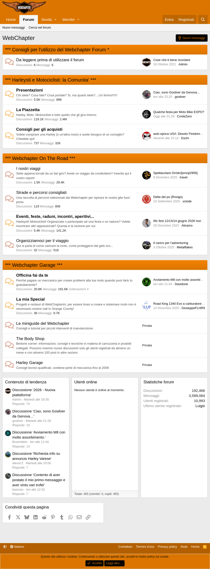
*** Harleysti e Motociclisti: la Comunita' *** (50, 80)
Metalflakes (185, 247)
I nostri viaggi (28, 168)
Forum (28, 19)
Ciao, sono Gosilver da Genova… (176, 92)
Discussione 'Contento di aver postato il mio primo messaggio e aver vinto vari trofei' (38, 480)
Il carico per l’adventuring (170, 243)
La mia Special (30, 299)
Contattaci (125, 546)
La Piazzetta (28, 109)
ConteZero (184, 116)
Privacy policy (167, 546)
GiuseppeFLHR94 (194, 308)
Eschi (185, 138)
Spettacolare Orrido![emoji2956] (175, 173)
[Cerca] (203, 19)
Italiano (17, 546)
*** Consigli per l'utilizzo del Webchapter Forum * (57, 49)
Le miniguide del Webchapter (42, 323)
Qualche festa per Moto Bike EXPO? (178, 112)
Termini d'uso (145, 546)
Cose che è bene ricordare (171, 60)
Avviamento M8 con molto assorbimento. (181, 279)
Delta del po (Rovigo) (168, 197)
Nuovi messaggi (13, 27)
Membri (69, 19)
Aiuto (184, 546)
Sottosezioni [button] (77, 289)
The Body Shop (30, 338)
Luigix (200, 406)
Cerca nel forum (40, 27)
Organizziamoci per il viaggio (42, 240)
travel (184, 177)
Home (11, 19)
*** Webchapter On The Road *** (40, 158)
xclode (187, 201)
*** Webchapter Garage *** (34, 265)
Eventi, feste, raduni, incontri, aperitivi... (55, 216)
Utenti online (85, 382)
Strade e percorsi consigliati (41, 192)
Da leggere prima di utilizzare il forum (50, 60)
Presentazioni (29, 90)
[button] (55, 19)
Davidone (181, 284)
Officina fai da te (32, 275)
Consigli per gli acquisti (39, 129)
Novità (47, 19)
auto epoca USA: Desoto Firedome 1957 (181, 134)
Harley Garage (29, 362)
